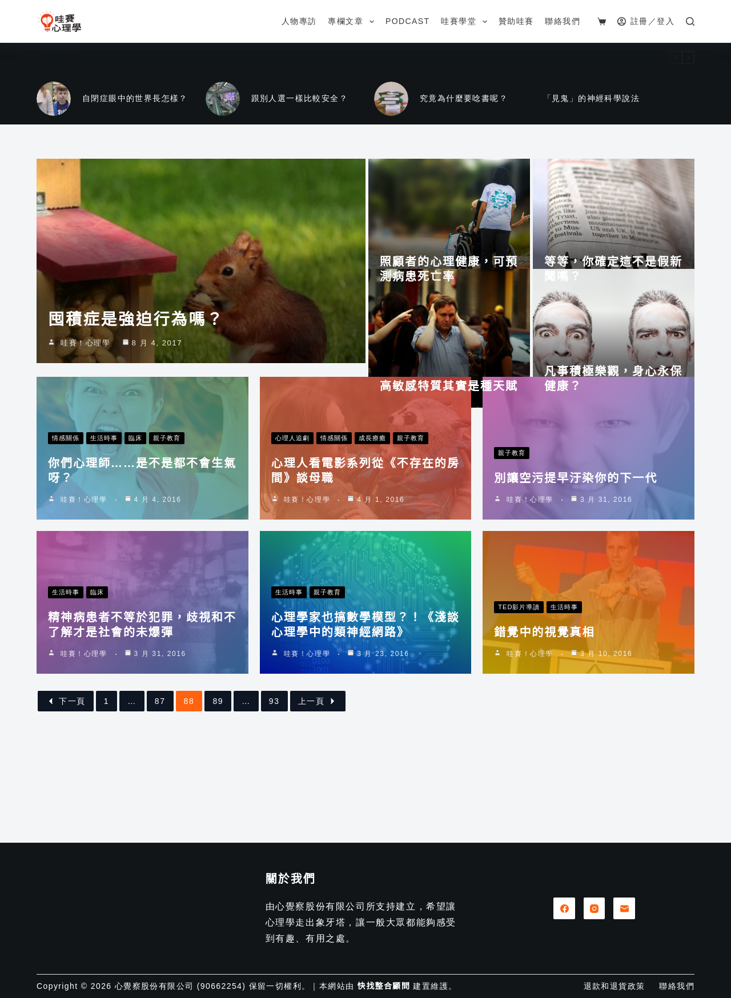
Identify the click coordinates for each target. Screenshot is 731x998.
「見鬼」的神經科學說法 (591, 98)
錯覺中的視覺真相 (544, 713)
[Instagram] (594, 908)
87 (160, 782)
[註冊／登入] (645, 21)
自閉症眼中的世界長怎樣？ (135, 98)
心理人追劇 (292, 519)
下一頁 (66, 782)
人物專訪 (299, 21)
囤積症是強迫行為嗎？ (136, 400)
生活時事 (104, 519)
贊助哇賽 (516, 21)
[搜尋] (690, 21)
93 (274, 782)
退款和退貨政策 (614, 986)
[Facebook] (564, 908)
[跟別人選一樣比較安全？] (223, 99)
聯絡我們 (562, 21)
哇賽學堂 (466, 22)
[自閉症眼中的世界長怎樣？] (54, 99)
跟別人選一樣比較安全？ (299, 98)
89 (217, 782)
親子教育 (166, 519)
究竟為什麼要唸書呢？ (464, 98)
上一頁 (318, 782)
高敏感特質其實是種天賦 (449, 425)
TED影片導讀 (519, 688)
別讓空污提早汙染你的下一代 (575, 559)
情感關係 (65, 519)
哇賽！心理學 (86, 424)
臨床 (135, 519)
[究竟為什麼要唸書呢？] (391, 99)
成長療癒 (372, 519)
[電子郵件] (624, 908)
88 (189, 782)
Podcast (407, 21)
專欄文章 (353, 22)
